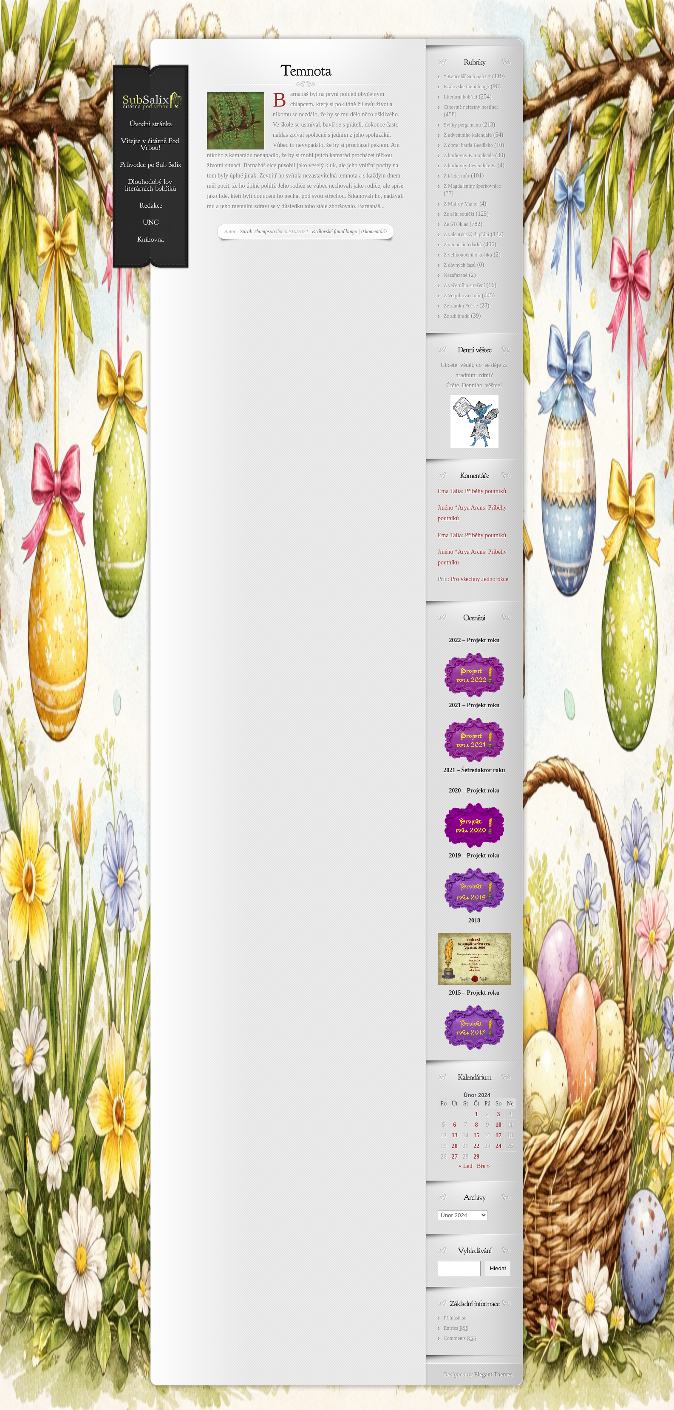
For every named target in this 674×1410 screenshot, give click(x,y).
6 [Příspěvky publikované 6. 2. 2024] (454, 1125)
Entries (456, 1328)
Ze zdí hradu (457, 316)
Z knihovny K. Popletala (469, 155)
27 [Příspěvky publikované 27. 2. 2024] (455, 1156)
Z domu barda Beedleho (468, 145)
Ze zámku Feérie (461, 306)
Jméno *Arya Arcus (461, 508)
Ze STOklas (456, 224)
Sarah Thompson (257, 231)
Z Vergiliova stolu (462, 296)
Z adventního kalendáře (468, 135)
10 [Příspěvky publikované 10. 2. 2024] (498, 1125)
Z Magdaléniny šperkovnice (472, 186)
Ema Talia (450, 491)
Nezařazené (455, 275)
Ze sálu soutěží (459, 214)
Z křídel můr (457, 176)
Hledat (498, 1268)
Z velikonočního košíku (468, 255)
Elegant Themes (493, 1374)
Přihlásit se (455, 1318)
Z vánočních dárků (463, 245)
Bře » (483, 1166)
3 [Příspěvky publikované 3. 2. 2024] (498, 1114)
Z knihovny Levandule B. (470, 166)
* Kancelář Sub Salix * (467, 76)
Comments (460, 1338)
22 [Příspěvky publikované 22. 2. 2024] (476, 1146)
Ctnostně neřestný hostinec (471, 107)
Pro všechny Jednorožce (480, 579)
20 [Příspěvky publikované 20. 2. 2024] (455, 1146)
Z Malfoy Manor (461, 204)
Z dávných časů (460, 265)
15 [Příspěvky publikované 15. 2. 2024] (476, 1135)
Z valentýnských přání (466, 234)
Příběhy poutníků (485, 491)
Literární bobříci (460, 97)
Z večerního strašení (464, 285)
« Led (465, 1166)
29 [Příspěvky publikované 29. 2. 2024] (476, 1156)
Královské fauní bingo (334, 231)
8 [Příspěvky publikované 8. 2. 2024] (476, 1125)
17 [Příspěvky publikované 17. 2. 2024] (498, 1135)
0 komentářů (374, 231)
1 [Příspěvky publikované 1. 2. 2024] (476, 1114)
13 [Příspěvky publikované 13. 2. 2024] (455, 1135)
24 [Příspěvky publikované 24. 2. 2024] (498, 1146)
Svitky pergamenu (462, 125)
